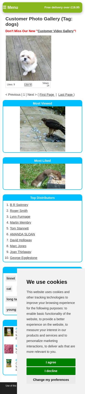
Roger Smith (19, 211)
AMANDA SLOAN (22, 234)
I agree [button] (51, 362)
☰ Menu (10, 7)
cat (9, 289)
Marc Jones (18, 246)
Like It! (28, 85)
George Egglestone (23, 258)
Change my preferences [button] (51, 380)
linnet (11, 278)
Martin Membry (20, 222)
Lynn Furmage (20, 216)
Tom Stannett (19, 228)
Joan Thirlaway (20, 252)
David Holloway (21, 240)
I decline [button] (51, 371)
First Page (47, 94)
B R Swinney (19, 205)
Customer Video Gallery (55, 31)
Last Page (66, 94)
